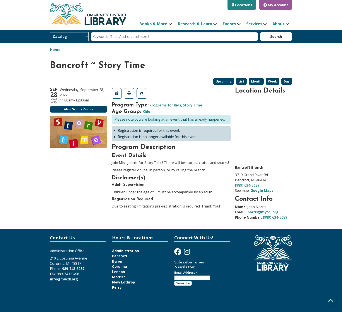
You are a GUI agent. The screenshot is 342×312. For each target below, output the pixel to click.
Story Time (192, 105)
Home (55, 49)
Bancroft (120, 256)
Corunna (119, 266)
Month (256, 81)
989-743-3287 (73, 268)
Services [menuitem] (254, 23)
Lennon (118, 271)
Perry (116, 287)
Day (287, 81)
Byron (117, 261)
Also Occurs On (78, 109)
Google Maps (261, 190)
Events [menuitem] (229, 23)
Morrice (119, 277)
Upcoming (224, 81)
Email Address (185, 272)
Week (272, 81)
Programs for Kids (165, 105)
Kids (146, 111)
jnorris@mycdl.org (262, 212)
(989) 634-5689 (247, 185)
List (241, 81)
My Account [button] (275, 5)
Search (276, 36)
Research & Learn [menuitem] (195, 23)
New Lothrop (123, 282)
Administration (125, 250)
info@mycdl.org (64, 279)
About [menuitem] (278, 23)
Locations (243, 5)
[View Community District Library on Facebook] (178, 253)
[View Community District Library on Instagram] (187, 253)
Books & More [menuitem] (153, 23)
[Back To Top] (331, 301)
